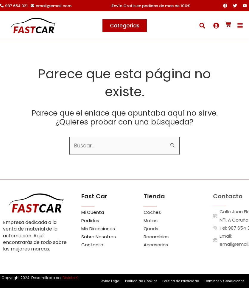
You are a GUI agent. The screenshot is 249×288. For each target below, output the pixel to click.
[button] (202, 26)
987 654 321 (16, 6)
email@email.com (53, 6)
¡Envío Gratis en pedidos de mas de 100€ (150, 6)
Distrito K (70, 277)
